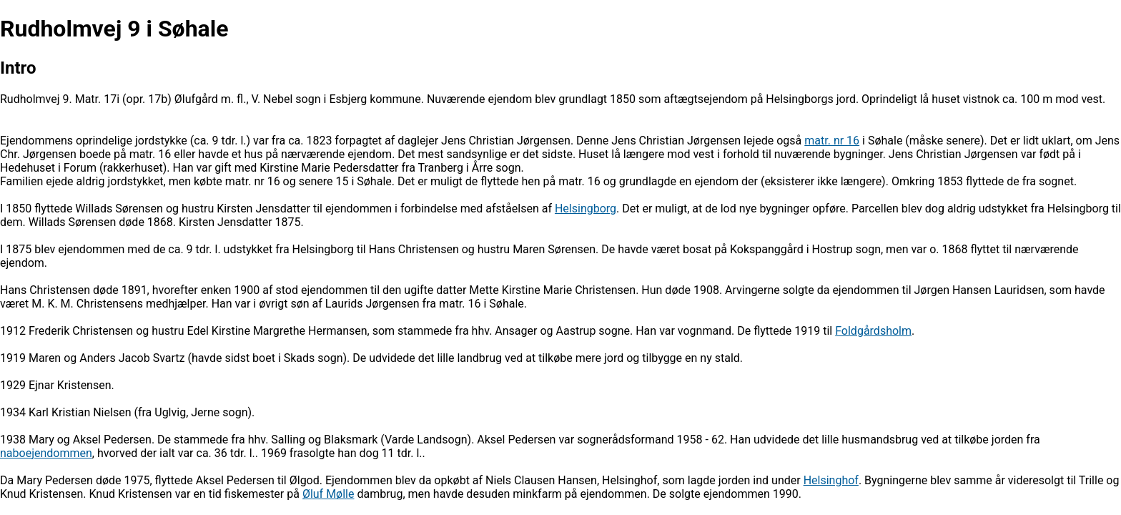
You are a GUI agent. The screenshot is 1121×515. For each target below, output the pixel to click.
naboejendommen (46, 453)
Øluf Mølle (328, 494)
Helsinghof (831, 480)
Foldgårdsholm (873, 331)
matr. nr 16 (831, 140)
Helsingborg (585, 208)
